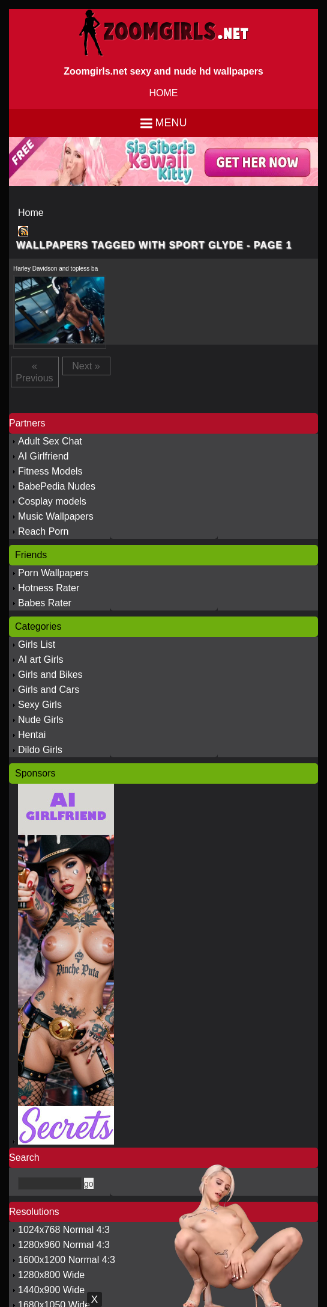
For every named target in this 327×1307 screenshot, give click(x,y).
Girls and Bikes (50, 674)
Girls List (36, 644)
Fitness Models (50, 471)
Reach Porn (43, 531)
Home (31, 213)
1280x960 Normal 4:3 (64, 1245)
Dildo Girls (40, 750)
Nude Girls (41, 720)
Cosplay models (52, 501)
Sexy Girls (40, 705)
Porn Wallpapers (53, 573)
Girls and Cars (48, 689)
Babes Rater (44, 603)
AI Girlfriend (43, 456)
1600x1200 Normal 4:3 (66, 1260)
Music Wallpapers (56, 516)
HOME (163, 93)
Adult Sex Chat (50, 441)
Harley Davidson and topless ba (55, 268)
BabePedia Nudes (56, 486)
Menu (171, 123)
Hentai (32, 735)
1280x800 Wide (51, 1275)
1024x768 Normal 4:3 (64, 1230)
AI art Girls (41, 659)
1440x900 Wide (51, 1290)
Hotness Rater (48, 588)
